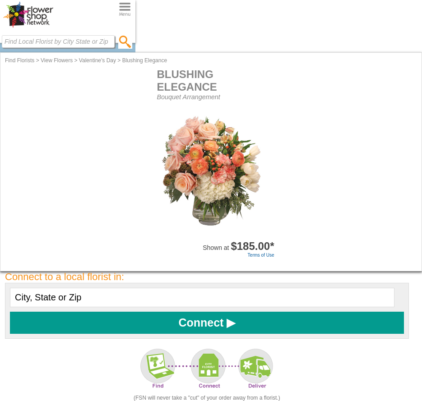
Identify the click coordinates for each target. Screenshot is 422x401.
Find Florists (19, 60)
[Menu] (125, 9)
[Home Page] (28, 27)
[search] (125, 41)
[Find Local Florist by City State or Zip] (58, 41)
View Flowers (57, 60)
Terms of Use (261, 255)
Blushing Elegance (144, 60)
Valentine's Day (97, 60)
